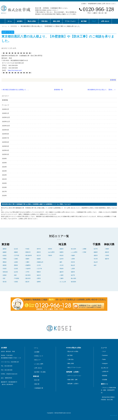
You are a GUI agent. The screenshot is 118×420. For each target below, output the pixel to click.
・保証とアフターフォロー (73, 367)
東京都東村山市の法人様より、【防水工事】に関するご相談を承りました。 (101, 89)
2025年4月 (5, 150)
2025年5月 (5, 146)
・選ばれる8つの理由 (72, 351)
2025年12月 (6, 117)
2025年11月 (6, 121)
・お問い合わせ (37, 368)
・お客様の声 (104, 371)
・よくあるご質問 (38, 364)
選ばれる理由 (32, 21)
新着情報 (14, 26)
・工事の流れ (70, 359)
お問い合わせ (105, 21)
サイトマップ (113, 415)
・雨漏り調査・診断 (71, 379)
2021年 (4, 179)
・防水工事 (36, 380)
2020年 (4, 183)
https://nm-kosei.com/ (15, 70)
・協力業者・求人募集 (39, 372)
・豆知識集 (104, 379)
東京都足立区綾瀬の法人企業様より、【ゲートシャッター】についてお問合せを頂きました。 (16, 89)
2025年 (4, 162)
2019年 (4, 187)
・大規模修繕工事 (38, 388)
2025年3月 (5, 154)
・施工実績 (69, 355)
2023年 (4, 171)
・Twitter (103, 359)
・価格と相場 (70, 363)
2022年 (4, 175)
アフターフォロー (70, 21)
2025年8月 (5, 134)
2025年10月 (6, 125)
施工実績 (83, 21)
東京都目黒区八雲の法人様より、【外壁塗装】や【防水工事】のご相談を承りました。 (51, 26)
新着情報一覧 (58, 89)
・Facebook (104, 355)
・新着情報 (104, 375)
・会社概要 (36, 352)
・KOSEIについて (38, 356)
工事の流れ (44, 21)
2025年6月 (5, 142)
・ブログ (103, 351)
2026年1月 (5, 113)
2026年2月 (5, 109)
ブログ (94, 21)
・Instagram (104, 363)
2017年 (4, 191)
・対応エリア (37, 360)
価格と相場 (56, 21)
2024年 (4, 167)
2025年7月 (5, 138)
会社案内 (19, 21)
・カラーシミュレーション (73, 375)
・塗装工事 (36, 384)
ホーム (10, 21)
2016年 (4, 195)
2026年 (4, 158)
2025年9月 (5, 130)
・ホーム (35, 348)
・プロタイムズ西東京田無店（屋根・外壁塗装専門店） (108, 390)
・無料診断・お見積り (72, 383)
